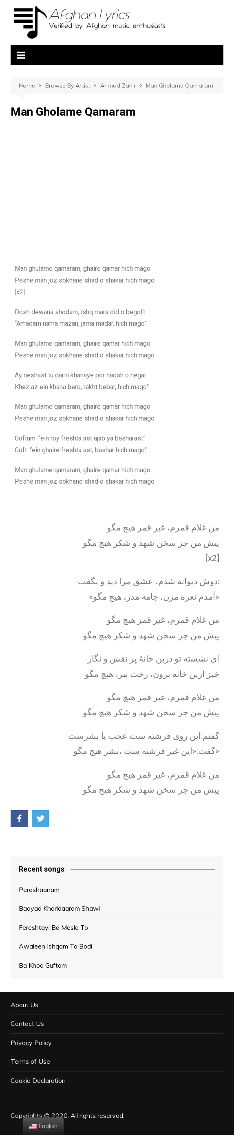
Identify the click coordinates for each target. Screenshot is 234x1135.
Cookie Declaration (38, 1080)
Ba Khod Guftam (43, 965)
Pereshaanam (39, 889)
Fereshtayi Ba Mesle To (53, 927)
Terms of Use (30, 1061)
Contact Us (27, 1023)
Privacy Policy (31, 1043)
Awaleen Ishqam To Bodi (55, 946)
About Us (24, 1005)
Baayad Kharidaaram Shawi (59, 908)
